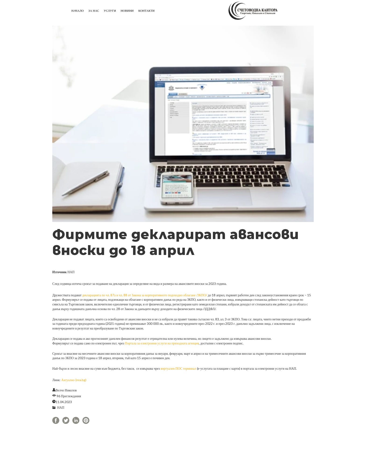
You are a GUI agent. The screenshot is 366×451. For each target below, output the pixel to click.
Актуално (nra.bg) (73, 380)
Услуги (110, 11)
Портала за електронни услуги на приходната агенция (162, 343)
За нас (93, 11)
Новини (127, 11)
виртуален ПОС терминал (178, 368)
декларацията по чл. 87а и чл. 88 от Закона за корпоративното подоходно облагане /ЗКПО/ (144, 295)
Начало (77, 11)
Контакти (146, 11)
